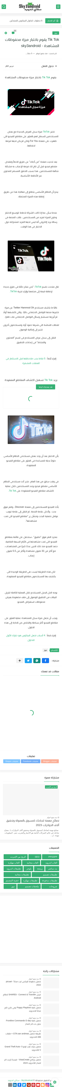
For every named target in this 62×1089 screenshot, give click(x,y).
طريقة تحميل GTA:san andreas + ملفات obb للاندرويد (23, 1035)
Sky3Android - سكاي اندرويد (20, 1080)
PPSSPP (52, 857)
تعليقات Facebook (30, 761)
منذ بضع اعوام (52, 817)
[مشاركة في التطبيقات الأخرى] (19, 660)
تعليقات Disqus (11, 761)
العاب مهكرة (14, 862)
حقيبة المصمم (12, 880)
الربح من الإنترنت (18, 857)
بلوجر (28, 868)
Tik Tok (46, 77)
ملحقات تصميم (32, 886)
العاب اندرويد (51, 862)
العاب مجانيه (32, 862)
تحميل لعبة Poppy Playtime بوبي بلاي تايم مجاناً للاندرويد (23, 1009)
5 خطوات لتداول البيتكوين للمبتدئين (26, 20)
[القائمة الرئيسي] (58, 6)
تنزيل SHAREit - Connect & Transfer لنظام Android (22, 996)
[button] (45, 660)
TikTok (46, 131)
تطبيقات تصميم (50, 874)
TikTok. (13, 291)
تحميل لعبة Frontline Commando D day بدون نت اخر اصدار (23, 1022)
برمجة (40, 868)
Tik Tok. (12, 491)
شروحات (53, 886)
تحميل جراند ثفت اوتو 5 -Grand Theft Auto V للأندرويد (23, 1048)
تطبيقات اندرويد (14, 868)
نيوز (55, 33)
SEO (37, 857)
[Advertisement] (31, 929)
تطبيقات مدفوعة (49, 880)
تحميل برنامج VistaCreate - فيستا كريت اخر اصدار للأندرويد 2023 (22, 1061)
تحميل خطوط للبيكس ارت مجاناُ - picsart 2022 (23, 983)
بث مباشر (52, 868)
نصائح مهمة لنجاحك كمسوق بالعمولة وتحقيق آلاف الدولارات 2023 (32, 822)
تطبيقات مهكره (30, 880)
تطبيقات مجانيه (22, 874)
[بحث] (4, 6)
